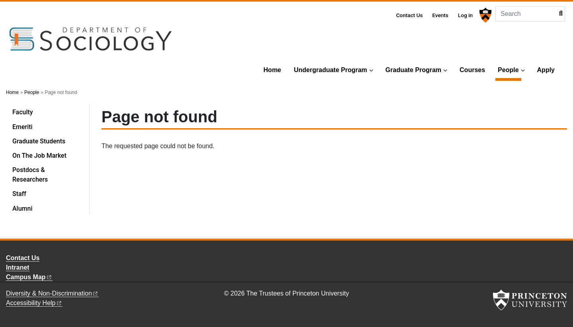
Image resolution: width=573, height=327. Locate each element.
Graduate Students (38, 141)
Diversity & (52, 293)
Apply (546, 70)
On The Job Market (39, 155)
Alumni (22, 208)
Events (440, 15)
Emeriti (22, 127)
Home (272, 70)
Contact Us (409, 15)
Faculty (22, 112)
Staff (19, 194)
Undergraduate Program (330, 70)
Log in (465, 15)
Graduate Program (413, 70)
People (509, 69)
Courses (472, 70)
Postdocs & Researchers (30, 174)
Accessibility (34, 303)
